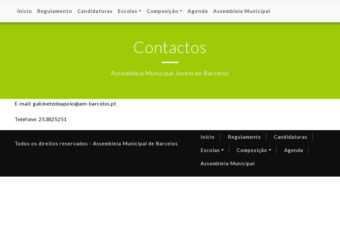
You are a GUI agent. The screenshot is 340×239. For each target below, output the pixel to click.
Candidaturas (95, 11)
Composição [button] (162, 11)
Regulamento (54, 11)
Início (24, 11)
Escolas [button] (127, 11)
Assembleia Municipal (241, 11)
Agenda (198, 11)
